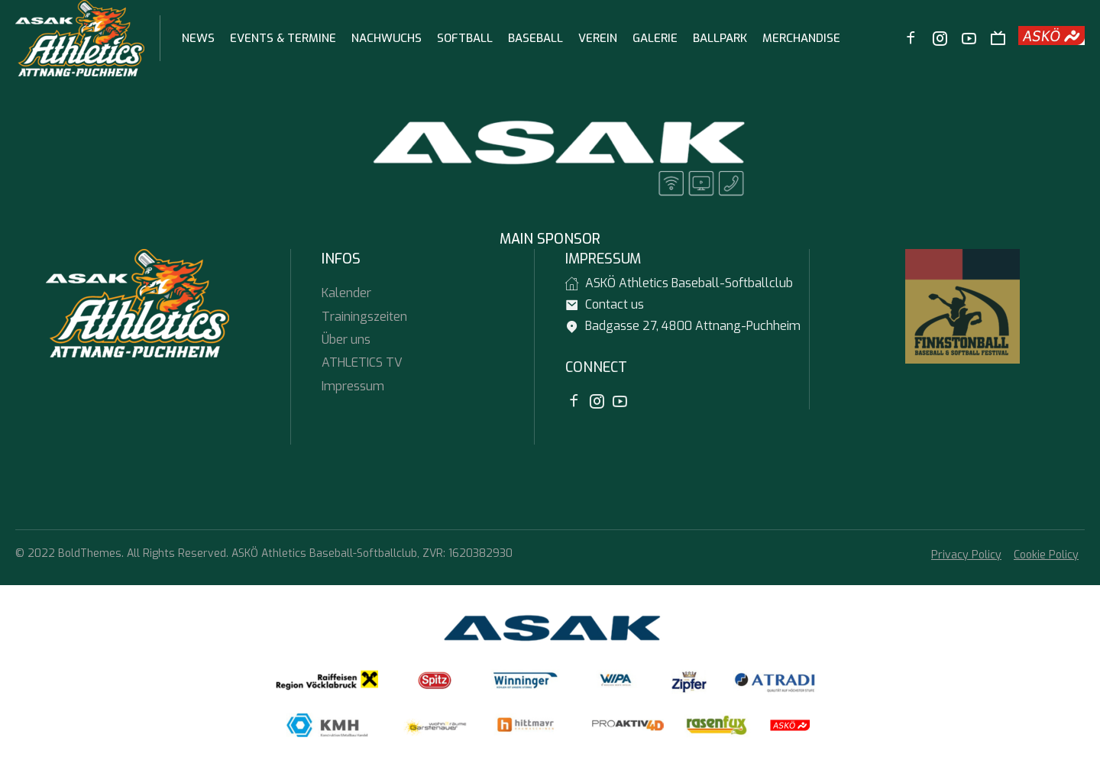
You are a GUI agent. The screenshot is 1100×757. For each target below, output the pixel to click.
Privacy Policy (966, 555)
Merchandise (801, 38)
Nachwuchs (386, 38)
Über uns (346, 340)
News (198, 38)
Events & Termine (283, 38)
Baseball (535, 38)
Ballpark (720, 38)
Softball (465, 38)
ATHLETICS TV (362, 362)
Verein (597, 38)
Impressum (353, 386)
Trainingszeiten (364, 317)
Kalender (346, 293)
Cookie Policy (1046, 555)
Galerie (655, 38)
